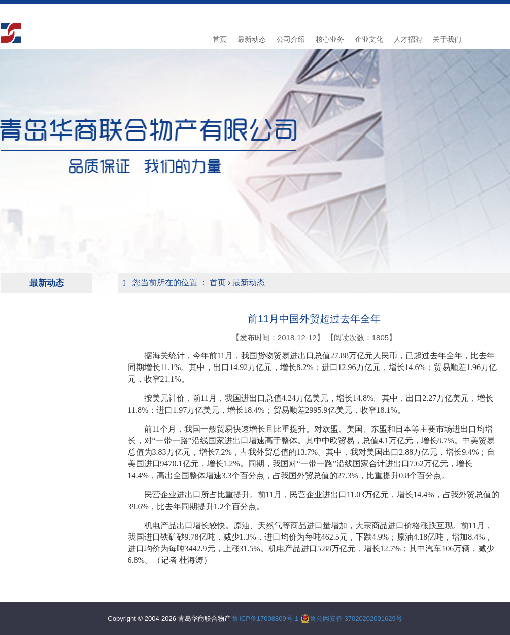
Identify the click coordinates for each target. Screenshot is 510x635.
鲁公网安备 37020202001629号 (356, 618)
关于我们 (447, 39)
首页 (220, 39)
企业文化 (369, 39)
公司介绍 (291, 39)
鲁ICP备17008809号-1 (265, 618)
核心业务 (330, 39)
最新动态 (251, 39)
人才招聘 (408, 39)
